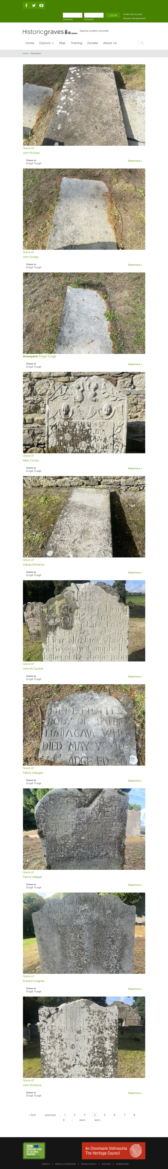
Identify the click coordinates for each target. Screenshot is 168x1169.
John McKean (84, 150)
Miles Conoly (84, 457)
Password (89, 19)
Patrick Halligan (84, 874)
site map (106, 1164)
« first (32, 1115)
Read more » (135, 160)
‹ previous (50, 1115)
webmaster (122, 1164)
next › (82, 1120)
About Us (110, 43)
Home (29, 43)
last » (97, 1120)
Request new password (134, 18)
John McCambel (84, 666)
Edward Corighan (84, 978)
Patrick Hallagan (84, 770)
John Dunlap (84, 254)
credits (46, 1164)
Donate (92, 43)
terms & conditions (65, 1164)
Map (62, 43)
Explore (45, 43)
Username (68, 19)
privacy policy (89, 1164)
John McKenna (84, 1082)
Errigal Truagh (47, 356)
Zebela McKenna (84, 562)
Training (76, 43)
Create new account (132, 14)
